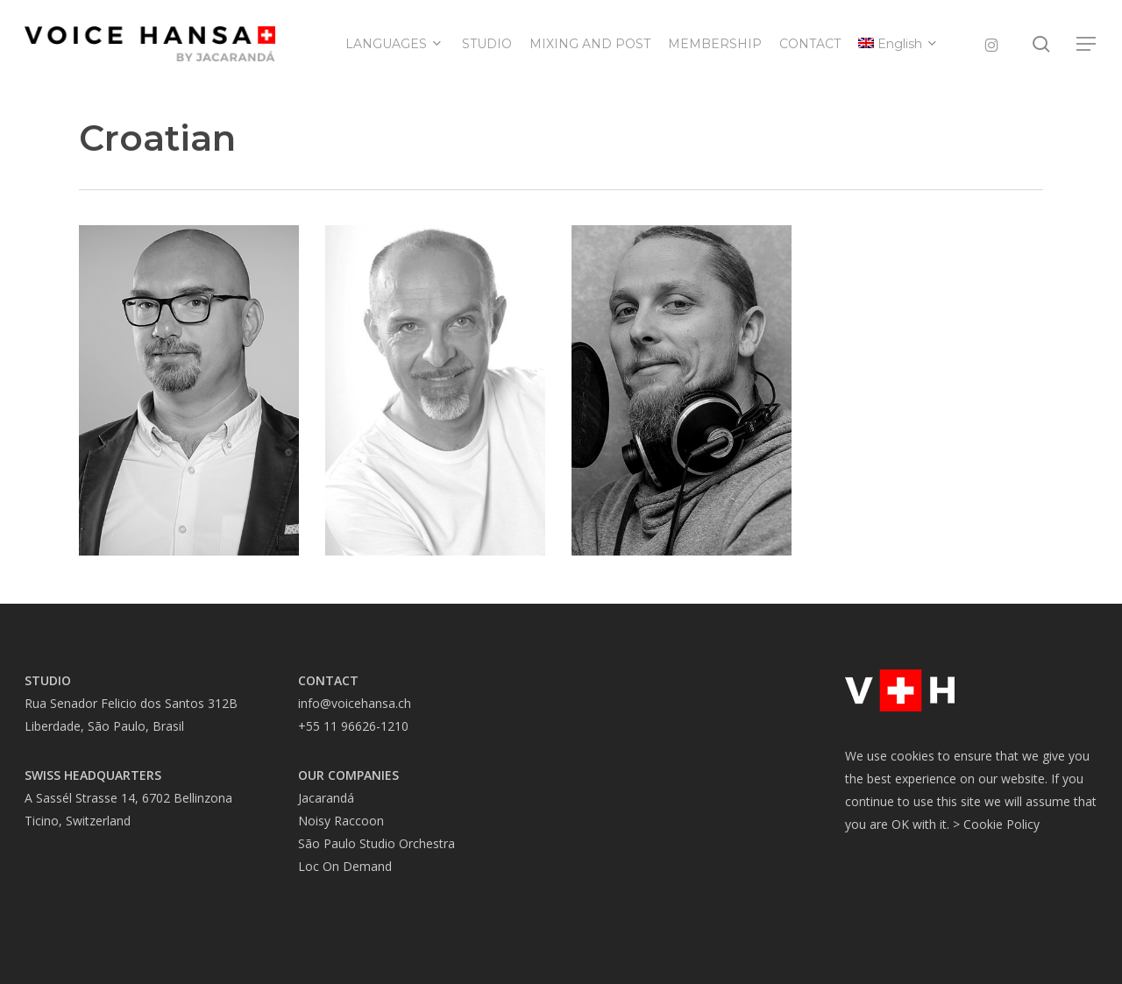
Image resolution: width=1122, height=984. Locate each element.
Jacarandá (326, 797)
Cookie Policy (1001, 824)
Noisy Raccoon (341, 820)
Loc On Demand (345, 866)
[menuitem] (899, 44)
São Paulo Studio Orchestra (376, 843)
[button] (1086, 44)
